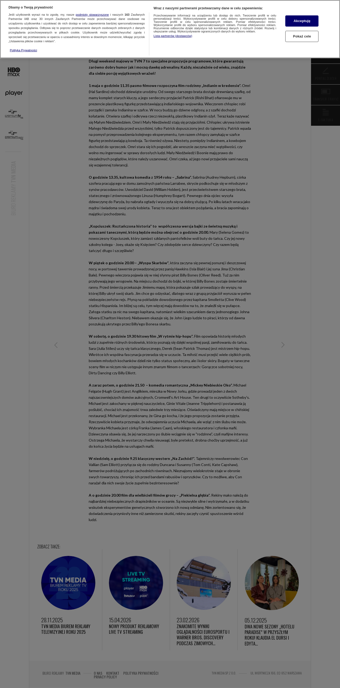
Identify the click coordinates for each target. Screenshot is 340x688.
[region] (170, 29)
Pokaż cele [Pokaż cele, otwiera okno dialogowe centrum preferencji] (302, 36)
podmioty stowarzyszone (92, 14)
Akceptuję (302, 21)
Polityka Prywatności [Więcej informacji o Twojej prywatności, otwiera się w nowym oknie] (23, 50)
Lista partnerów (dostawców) (173, 35)
